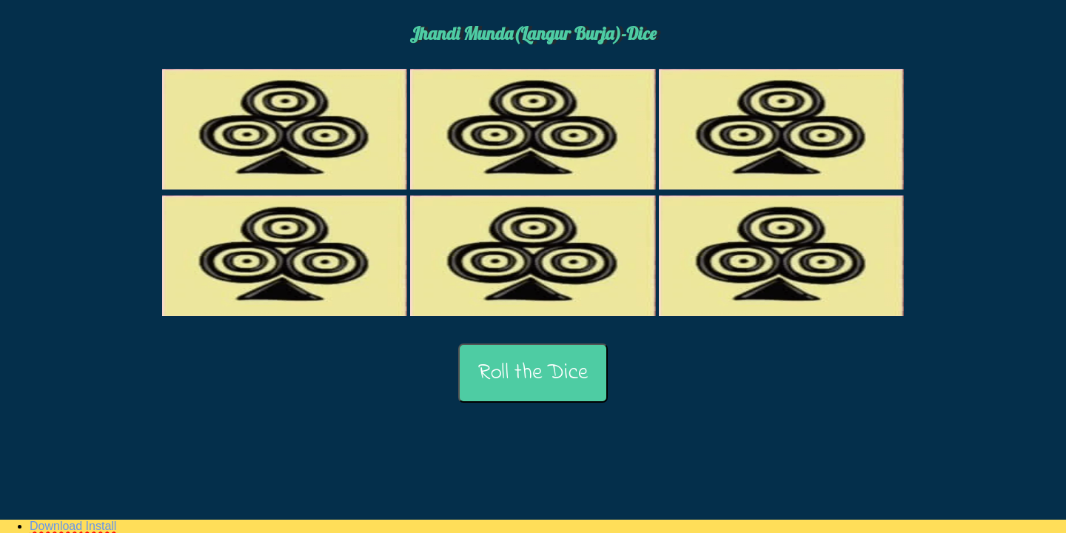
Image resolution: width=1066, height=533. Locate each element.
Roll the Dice (533, 373)
